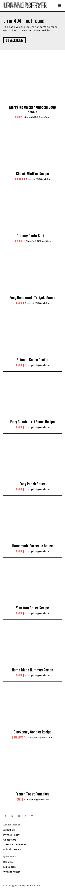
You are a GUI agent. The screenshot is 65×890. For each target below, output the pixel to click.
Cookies (19, 179)
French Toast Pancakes (32, 794)
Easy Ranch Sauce (32, 484)
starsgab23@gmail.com (36, 117)
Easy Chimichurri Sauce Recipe (32, 422)
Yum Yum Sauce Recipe (32, 608)
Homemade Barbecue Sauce (32, 546)
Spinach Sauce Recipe (32, 360)
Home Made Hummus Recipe (32, 670)
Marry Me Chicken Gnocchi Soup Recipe (32, 109)
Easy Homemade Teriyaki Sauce (32, 297)
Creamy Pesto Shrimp (32, 235)
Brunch (19, 241)
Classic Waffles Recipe (32, 173)
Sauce (19, 303)
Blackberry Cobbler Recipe (32, 732)
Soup (19, 117)
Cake (19, 799)
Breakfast (19, 737)
